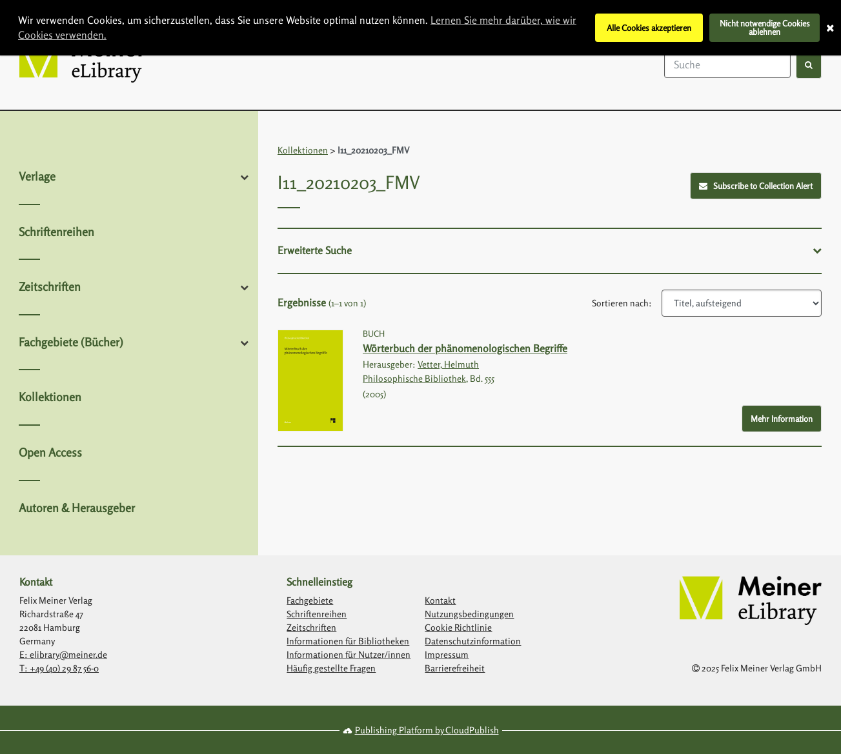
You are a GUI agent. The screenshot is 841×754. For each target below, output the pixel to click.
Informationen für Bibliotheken (348, 640)
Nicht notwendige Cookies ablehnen (765, 27)
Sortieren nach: (622, 302)
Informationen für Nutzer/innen (348, 654)
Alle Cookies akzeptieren (649, 28)
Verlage (37, 176)
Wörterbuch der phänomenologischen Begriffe (465, 348)
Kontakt (440, 600)
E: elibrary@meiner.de (63, 654)
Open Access (50, 452)
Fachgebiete (310, 600)
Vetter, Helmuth (448, 364)
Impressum (447, 654)
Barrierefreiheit (455, 667)
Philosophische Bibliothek (414, 378)
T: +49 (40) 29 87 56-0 (59, 667)
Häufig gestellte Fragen (331, 667)
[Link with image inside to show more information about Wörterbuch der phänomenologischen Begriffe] (310, 380)
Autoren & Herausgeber (77, 508)
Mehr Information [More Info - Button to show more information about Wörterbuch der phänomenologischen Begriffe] (782, 418)
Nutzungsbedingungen (469, 613)
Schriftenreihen (56, 231)
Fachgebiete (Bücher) (71, 342)
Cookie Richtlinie (458, 627)
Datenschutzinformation (473, 640)
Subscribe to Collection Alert (756, 186)
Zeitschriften (50, 286)
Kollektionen (50, 397)
